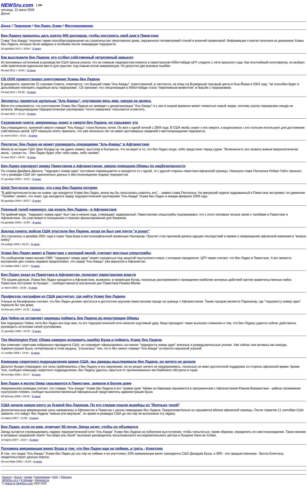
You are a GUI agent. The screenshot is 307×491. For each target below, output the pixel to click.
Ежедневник (42, 477)
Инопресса (42, 480)
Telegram (66, 477)
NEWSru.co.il (10, 480)
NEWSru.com (17, 5)
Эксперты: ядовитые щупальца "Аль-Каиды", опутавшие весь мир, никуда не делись (76, 101)
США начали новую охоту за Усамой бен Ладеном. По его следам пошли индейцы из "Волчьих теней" (90, 405)
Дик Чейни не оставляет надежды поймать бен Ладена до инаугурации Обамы (70, 318)
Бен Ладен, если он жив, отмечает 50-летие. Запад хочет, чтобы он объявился (69, 427)
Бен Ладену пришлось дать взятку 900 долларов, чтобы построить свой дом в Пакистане (80, 36)
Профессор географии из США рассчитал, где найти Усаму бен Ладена (63, 296)
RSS (55, 477)
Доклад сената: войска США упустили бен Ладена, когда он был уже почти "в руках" (75, 231)
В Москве (27, 480)
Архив (28, 477)
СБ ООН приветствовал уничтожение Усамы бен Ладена (50, 79)
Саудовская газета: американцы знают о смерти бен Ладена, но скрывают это (69, 123)
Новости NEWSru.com (19, 483)
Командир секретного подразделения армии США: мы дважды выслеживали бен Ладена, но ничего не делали (98, 362)
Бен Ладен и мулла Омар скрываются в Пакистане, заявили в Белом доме (66, 383)
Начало (7, 477)
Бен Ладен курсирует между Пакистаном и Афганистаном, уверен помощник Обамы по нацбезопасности (93, 166)
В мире (37, 48)
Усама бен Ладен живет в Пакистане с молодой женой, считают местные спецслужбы (76, 253)
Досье (18, 477)
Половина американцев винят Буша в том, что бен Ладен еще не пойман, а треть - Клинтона (82, 448)
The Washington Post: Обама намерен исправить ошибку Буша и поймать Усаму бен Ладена (81, 340)
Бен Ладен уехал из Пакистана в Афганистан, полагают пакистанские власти (68, 275)
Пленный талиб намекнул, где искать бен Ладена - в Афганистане (59, 209)
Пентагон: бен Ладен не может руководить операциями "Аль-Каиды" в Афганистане (75, 144)
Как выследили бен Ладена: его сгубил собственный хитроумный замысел (67, 57)
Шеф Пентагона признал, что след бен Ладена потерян (49, 188)
